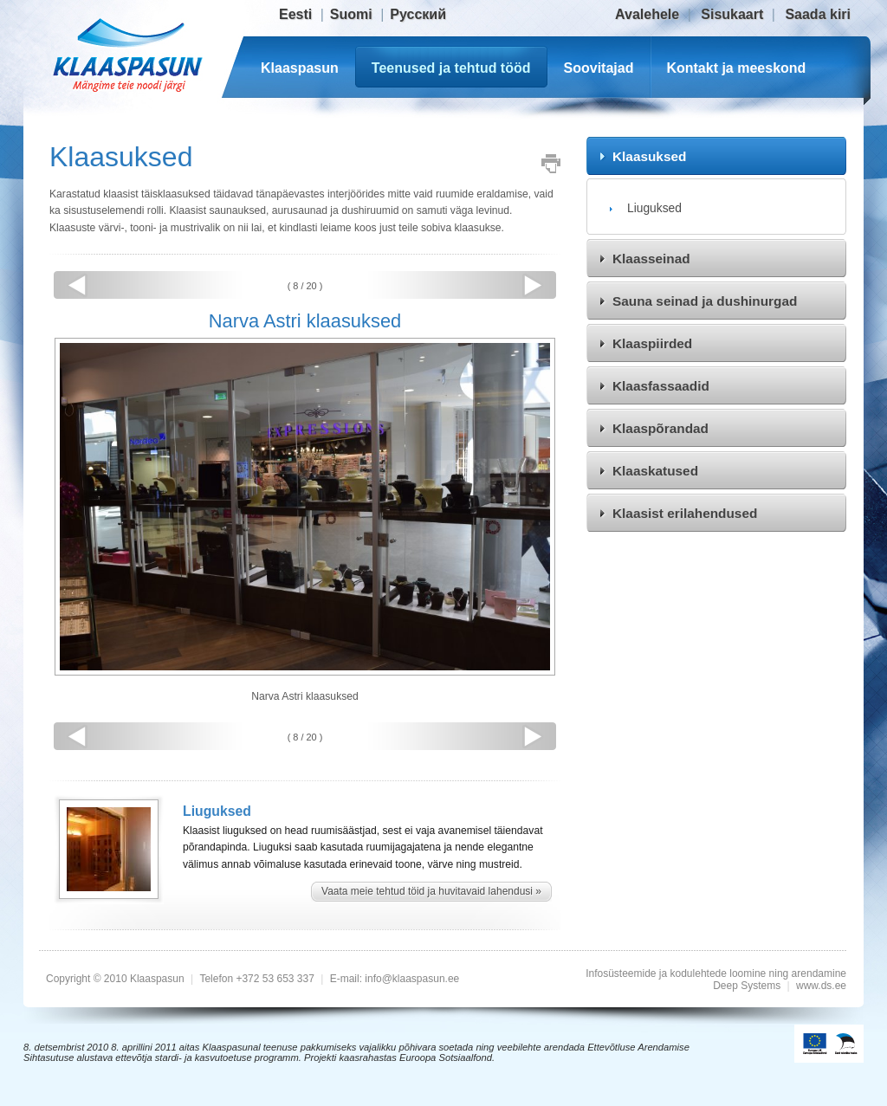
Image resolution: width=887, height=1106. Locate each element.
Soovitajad (599, 68)
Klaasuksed (649, 156)
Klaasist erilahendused (684, 513)
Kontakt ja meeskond (736, 68)
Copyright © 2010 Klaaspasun (116, 979)
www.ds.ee (821, 986)
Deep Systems (746, 986)
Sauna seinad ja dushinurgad (704, 301)
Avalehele (647, 14)
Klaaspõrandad (660, 428)
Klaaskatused (655, 470)
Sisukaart (732, 14)
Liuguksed (654, 208)
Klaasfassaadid (660, 385)
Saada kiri (818, 14)
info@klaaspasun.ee (412, 979)
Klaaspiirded (652, 343)
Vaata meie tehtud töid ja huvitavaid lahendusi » (431, 891)
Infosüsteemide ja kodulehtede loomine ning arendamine (716, 973)
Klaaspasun (300, 68)
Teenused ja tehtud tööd (451, 68)
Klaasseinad (651, 258)
